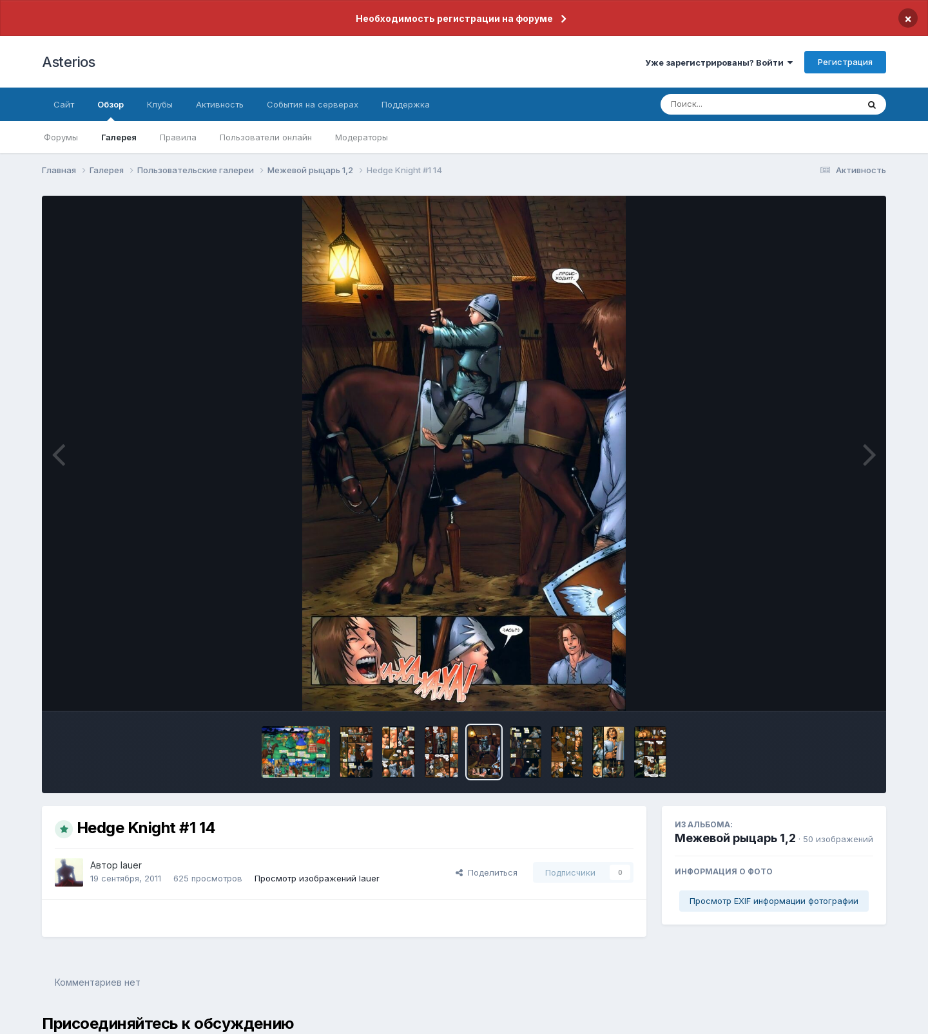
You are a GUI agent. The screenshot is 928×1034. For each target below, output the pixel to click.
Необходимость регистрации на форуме (454, 18)
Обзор (110, 110)
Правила (178, 137)
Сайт (63, 104)
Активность (220, 104)
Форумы (61, 137)
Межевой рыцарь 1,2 (735, 838)
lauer (131, 865)
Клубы (160, 104)
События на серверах (312, 104)
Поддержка (406, 104)
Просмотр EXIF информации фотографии (774, 901)
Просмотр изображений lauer (317, 878)
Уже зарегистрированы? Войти (719, 62)
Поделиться (486, 872)
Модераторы (361, 137)
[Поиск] (735, 104)
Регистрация (845, 62)
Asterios (68, 61)
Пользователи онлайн (266, 137)
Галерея (119, 137)
